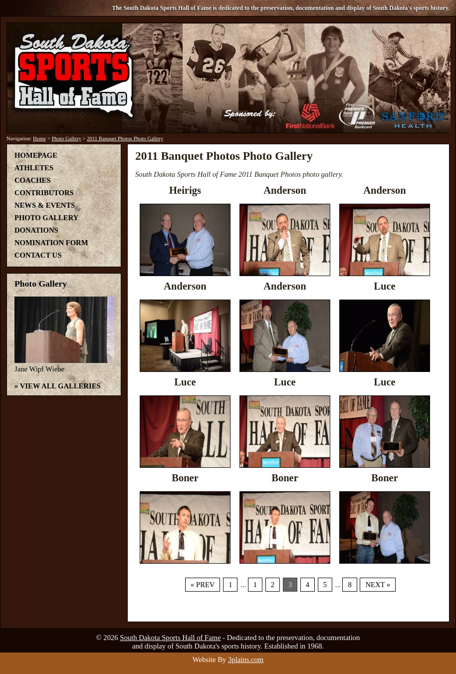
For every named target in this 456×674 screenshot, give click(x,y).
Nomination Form (51, 243)
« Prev (203, 585)
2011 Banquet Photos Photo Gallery (125, 138)
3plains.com (245, 660)
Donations (36, 230)
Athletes (33, 168)
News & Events (44, 205)
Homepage (35, 155)
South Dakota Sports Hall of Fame (170, 638)
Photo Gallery (66, 138)
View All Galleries (60, 386)
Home (39, 138)
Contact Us (37, 255)
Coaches (32, 180)
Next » (377, 585)
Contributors (44, 193)
